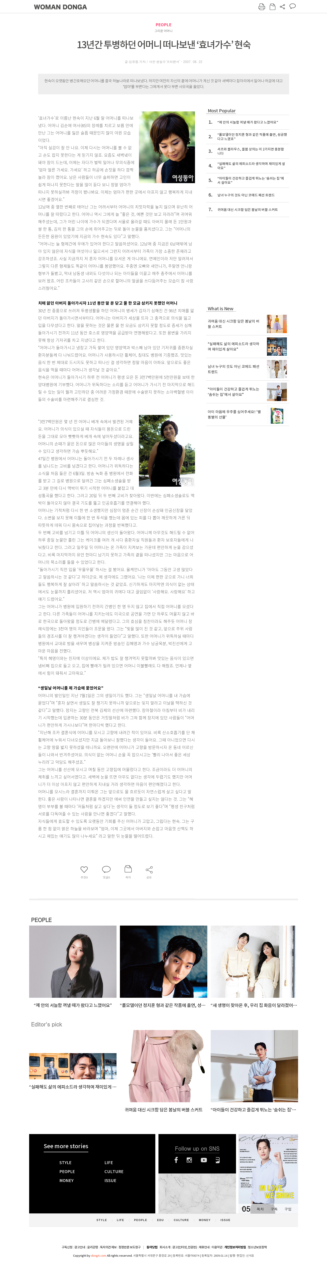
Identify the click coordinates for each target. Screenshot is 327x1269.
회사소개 (165, 1247)
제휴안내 (204, 1247)
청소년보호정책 (257, 1247)
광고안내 (79, 1247)
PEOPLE (163, 24)
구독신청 (67, 1247)
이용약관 (217, 1247)
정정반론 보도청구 (130, 1247)
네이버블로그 (218, 1160)
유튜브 (204, 1160)
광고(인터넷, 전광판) (184, 1247)
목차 (260, 1209)
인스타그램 (189, 1160)
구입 (288, 1209)
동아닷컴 (152, 1247)
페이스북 (176, 1160)
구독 (274, 1209)
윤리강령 (92, 1247)
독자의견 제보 (108, 1247)
